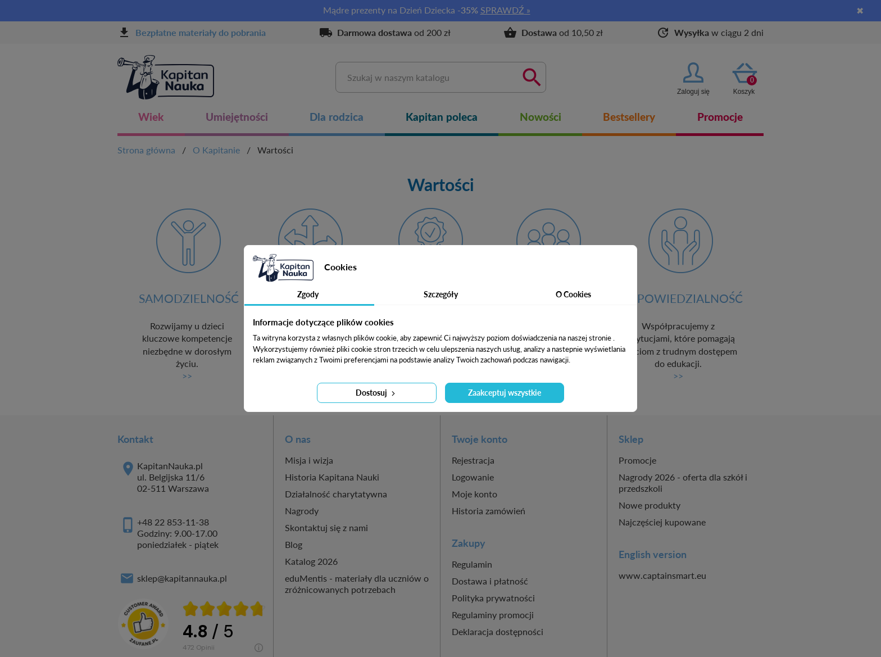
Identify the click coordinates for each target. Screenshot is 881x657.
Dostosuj (376, 392)
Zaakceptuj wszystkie (504, 392)
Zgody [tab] (308, 294)
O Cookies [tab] (573, 294)
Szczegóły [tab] (441, 294)
